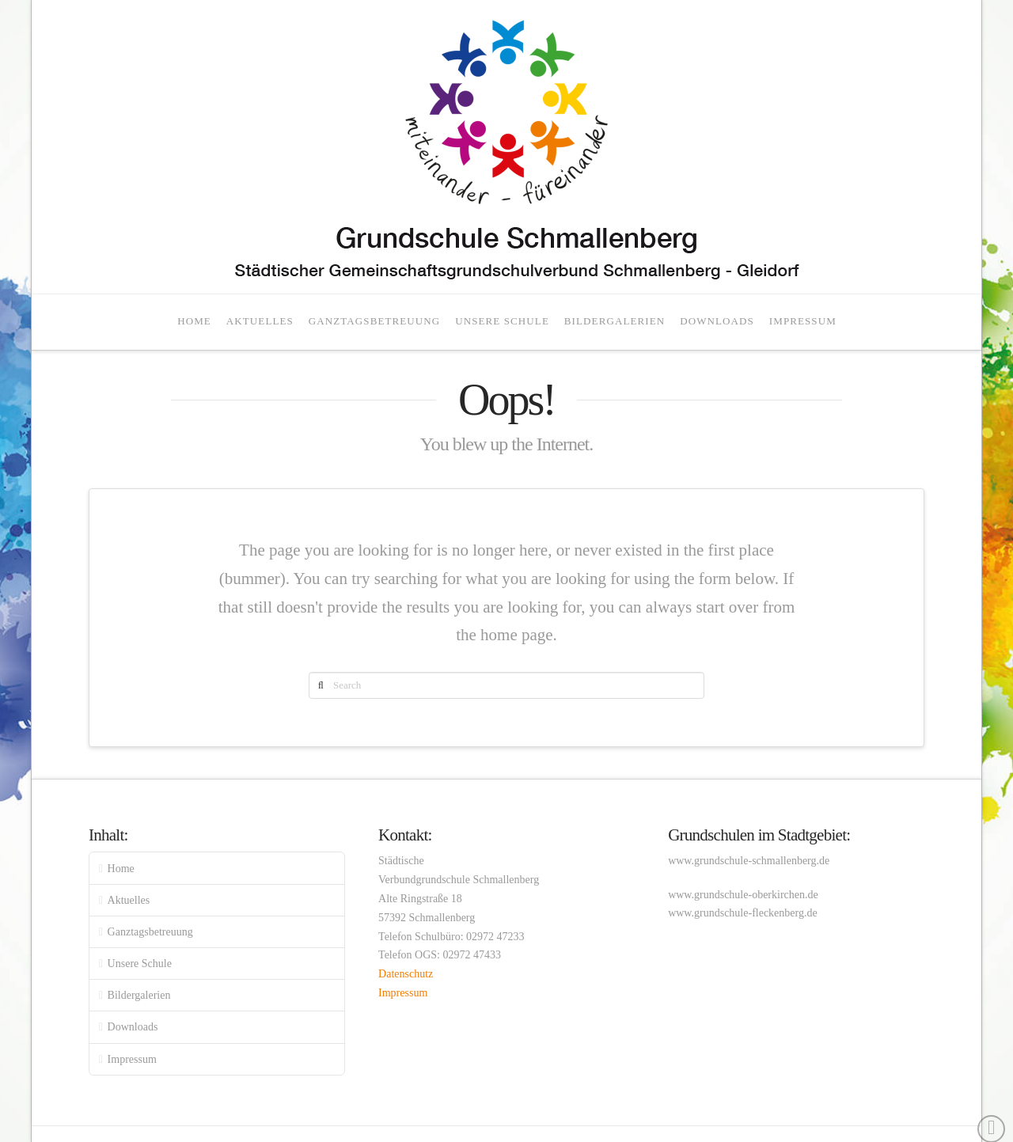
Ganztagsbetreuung (150, 932)
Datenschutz (405, 974)
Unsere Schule (140, 963)
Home (121, 869)
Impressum (132, 1059)
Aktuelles (129, 900)
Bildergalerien (139, 995)
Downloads (133, 1027)
